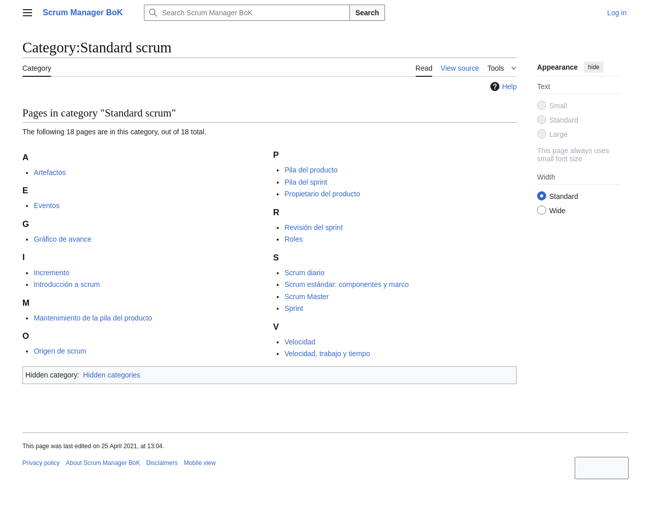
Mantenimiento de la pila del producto (93, 318)
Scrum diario (304, 273)
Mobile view (200, 463)
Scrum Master (306, 297)
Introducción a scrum (67, 284)
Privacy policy (41, 463)
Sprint (293, 308)
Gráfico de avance (63, 239)
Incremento (51, 273)
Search (367, 13)
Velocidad (299, 342)
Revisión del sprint (313, 227)
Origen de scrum (60, 351)
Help (502, 86)
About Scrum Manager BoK (103, 463)
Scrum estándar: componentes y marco (346, 284)
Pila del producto (310, 170)
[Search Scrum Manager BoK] (246, 13)
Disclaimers (161, 463)
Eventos (47, 205)
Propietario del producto (322, 194)
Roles (293, 239)
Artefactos (50, 172)
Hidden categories (111, 375)
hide (594, 67)
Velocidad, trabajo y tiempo (327, 354)
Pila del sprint (305, 182)
